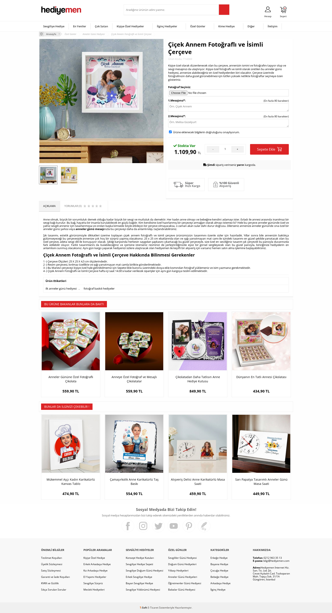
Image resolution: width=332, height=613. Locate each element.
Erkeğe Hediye (219, 558)
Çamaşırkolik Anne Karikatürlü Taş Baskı (134, 481)
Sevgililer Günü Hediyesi (182, 558)
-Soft (144, 607)
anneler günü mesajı (90, 229)
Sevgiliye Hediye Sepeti (139, 564)
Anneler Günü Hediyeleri (182, 577)
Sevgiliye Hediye (53, 26)
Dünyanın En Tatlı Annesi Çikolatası (261, 377)
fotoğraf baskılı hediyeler (99, 288)
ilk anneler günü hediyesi (61, 288)
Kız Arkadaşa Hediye (95, 570)
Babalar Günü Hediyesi (181, 589)
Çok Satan (101, 26)
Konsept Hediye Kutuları (140, 558)
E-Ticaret (153, 607)
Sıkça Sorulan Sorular (53, 589)
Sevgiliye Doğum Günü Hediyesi (144, 570)
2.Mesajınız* (176, 116)
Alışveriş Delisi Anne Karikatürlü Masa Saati (198, 481)
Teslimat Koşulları (51, 558)
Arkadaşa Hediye (220, 583)
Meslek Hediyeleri (94, 589)
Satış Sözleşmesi (51, 570)
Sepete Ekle (269, 149)
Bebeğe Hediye (219, 577)
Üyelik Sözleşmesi (51, 564)
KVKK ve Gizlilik (50, 583)
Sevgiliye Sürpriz (93, 583)
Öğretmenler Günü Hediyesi (184, 583)
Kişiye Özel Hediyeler (130, 26)
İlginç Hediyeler (167, 26)
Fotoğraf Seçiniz (179, 87)
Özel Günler (197, 26)
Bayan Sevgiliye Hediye (139, 583)
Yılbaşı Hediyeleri (178, 570)
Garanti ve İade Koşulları (55, 577)
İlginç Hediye (217, 589)
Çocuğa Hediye (219, 570)
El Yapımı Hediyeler (94, 577)
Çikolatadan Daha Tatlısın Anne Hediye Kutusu (198, 379)
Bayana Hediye (219, 564)
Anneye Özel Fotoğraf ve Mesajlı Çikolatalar (134, 379)
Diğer (251, 26)
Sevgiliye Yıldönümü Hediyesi (143, 589)
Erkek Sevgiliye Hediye (139, 577)
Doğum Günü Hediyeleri (182, 564)
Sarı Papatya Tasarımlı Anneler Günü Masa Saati (261, 481)
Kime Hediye (226, 26)
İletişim (272, 26)
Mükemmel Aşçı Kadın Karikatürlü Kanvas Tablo (71, 481)
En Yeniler (79, 26)
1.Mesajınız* (176, 100)
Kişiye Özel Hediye (94, 558)
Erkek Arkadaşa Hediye (97, 564)
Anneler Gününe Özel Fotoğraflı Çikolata (70, 379)
